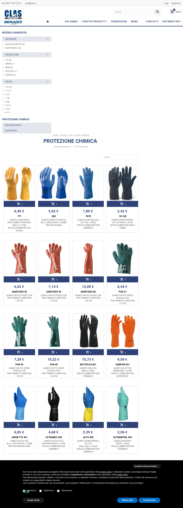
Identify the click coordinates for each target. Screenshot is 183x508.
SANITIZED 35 (64, 186)
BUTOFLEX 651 (131, 259)
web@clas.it (30, 3)
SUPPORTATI (13, 48)
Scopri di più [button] (33, 500)
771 (64, 111)
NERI (9, 67)
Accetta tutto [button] (149, 500)
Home (99, 31)
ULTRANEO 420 (98, 332)
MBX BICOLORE (131, 407)
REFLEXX (11, 71)
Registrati (176, 3)
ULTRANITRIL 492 (164, 332)
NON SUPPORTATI (15, 44)
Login (166, 3)
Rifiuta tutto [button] (127, 500)
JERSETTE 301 (64, 332)
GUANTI (107, 31)
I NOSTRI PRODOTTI (95, 21)
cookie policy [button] (122, 474)
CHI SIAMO (71, 21)
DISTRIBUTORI (172, 21)
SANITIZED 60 (131, 186)
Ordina (148, 53)
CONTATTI (152, 21)
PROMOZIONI (119, 21)
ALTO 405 (131, 332)
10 (8, 87)
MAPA (9, 64)
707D (131, 111)
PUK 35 (64, 259)
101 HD (164, 111)
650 (98, 111)
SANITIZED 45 (97, 186)
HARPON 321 (164, 259)
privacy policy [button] (106, 472)
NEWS (134, 21)
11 (8, 91)
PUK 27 (164, 186)
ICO (8, 60)
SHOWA (10, 75)
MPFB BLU (97, 407)
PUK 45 (98, 259)
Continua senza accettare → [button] (147, 466)
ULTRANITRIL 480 (64, 407)
